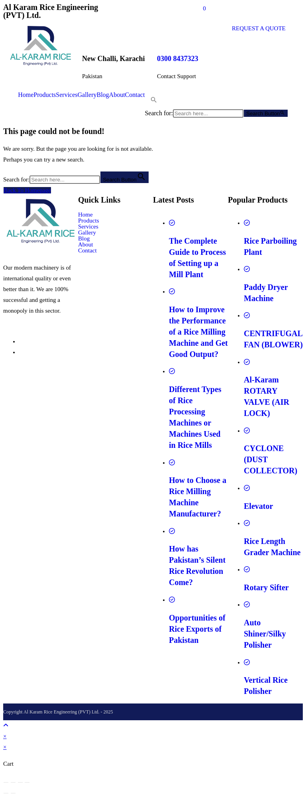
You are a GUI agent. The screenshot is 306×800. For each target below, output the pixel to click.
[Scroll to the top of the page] (5, 725)
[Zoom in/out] (6, 782)
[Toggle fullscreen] (13, 782)
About (117, 95)
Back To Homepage (27, 190)
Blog (102, 95)
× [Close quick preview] (4, 736)
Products (44, 95)
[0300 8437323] (167, 33)
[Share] (20, 782)
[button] (151, 101)
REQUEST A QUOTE (259, 28)
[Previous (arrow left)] (6, 793)
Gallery (87, 95)
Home (25, 95)
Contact (135, 95)
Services (66, 95)
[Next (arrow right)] (13, 793)
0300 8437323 (177, 59)
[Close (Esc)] (27, 782)
